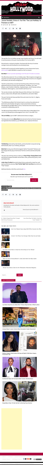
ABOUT (4, 456)
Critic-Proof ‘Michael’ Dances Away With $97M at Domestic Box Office (26, 229)
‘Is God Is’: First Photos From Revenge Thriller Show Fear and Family (25, 236)
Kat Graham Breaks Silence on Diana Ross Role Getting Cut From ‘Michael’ (18, 249)
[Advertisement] (21, 133)
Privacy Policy (6, 459)
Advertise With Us (20, 456)
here (24, 169)
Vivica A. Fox (4, 189)
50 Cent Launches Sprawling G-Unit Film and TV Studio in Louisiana (23, 73)
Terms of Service (32, 456)
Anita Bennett (13, 24)
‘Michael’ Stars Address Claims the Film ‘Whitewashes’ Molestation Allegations (19, 267)
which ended (4, 70)
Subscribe (34, 180)
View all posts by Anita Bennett (31, 209)
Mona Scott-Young (36, 188)
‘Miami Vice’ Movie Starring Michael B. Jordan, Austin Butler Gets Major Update (19, 258)
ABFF (8, 188)
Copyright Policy (17, 459)
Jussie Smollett (27, 188)
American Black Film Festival (16, 188)
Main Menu (6, 17)
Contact (10, 456)
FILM (10, 186)
